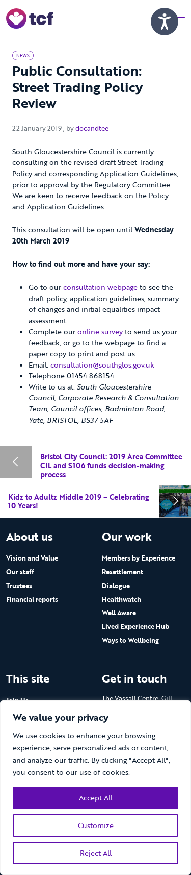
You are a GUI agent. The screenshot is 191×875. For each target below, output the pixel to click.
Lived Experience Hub (135, 626)
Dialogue (116, 585)
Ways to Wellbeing (130, 640)
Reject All (96, 852)
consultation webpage (100, 287)
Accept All (96, 797)
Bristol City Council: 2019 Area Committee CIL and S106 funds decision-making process (111, 465)
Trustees (19, 585)
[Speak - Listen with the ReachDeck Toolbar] (164, 21)
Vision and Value (32, 558)
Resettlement (122, 571)
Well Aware (119, 612)
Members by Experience (138, 558)
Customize (96, 825)
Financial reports (32, 599)
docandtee (91, 128)
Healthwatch (121, 599)
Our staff (20, 571)
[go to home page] (29, 17)
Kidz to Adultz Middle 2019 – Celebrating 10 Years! (78, 502)
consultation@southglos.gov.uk (102, 364)
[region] (95, 787)
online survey (101, 331)
